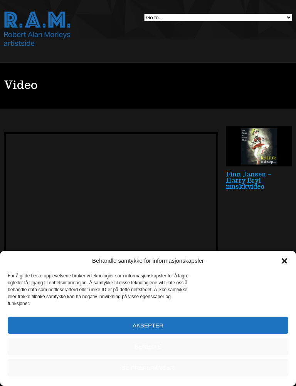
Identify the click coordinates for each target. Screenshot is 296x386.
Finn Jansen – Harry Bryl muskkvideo (249, 180)
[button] (284, 261)
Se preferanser (148, 367)
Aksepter (148, 325)
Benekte (148, 346)
